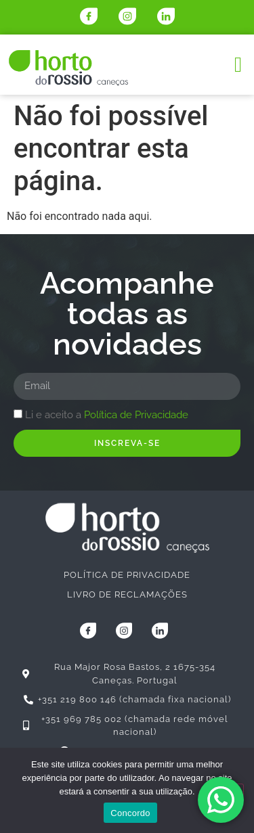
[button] (238, 65)
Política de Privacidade (136, 415)
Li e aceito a (106, 415)
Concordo (130, 813)
